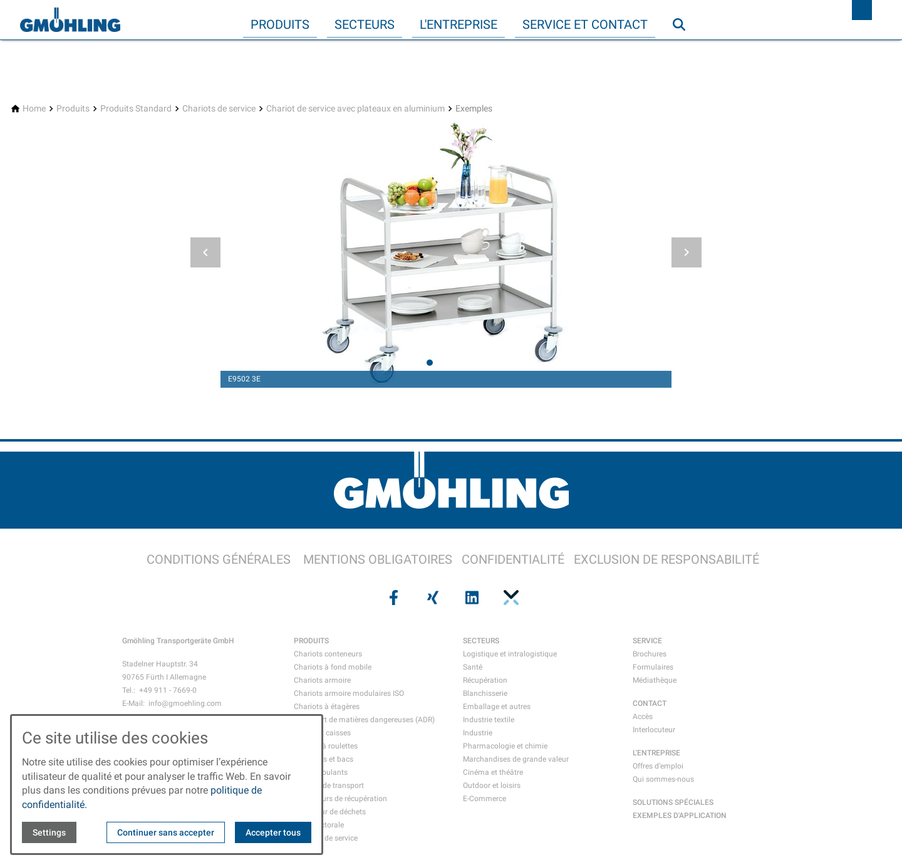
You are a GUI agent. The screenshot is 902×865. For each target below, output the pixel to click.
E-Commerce (484, 798)
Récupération (485, 680)
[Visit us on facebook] (392, 597)
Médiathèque (654, 680)
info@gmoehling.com (185, 703)
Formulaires (653, 667)
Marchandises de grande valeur (516, 759)
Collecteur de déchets (330, 811)
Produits (280, 24)
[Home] (34, 108)
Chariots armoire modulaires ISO (349, 693)
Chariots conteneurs (328, 654)
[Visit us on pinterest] (509, 597)
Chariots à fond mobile (332, 667)
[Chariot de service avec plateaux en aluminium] (355, 108)
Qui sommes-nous (663, 779)
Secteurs (364, 24)
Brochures (649, 654)
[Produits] (73, 108)
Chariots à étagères (327, 706)
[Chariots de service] (219, 108)
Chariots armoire (322, 680)
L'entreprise (458, 24)
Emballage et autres (497, 706)
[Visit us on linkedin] (470, 597)
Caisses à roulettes (326, 746)
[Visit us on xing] (431, 597)
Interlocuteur (654, 729)
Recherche (685, 49)
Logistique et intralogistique (510, 654)
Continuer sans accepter (165, 832)
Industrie (477, 732)
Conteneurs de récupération (340, 798)
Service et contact (585, 24)
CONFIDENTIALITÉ (513, 559)
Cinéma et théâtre (493, 772)
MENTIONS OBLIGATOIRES (377, 559)
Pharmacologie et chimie (505, 746)
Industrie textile (488, 719)
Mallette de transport (329, 785)
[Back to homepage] (70, 20)
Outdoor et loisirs (492, 785)
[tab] (430, 363)
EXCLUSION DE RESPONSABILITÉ (666, 559)
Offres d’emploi (658, 766)
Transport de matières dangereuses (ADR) (364, 719)
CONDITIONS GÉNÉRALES (219, 559)
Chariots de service (326, 838)
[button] (205, 252)
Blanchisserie (485, 693)
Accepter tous (273, 832)
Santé (472, 667)
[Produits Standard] (136, 108)
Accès (643, 716)
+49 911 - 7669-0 (168, 690)
